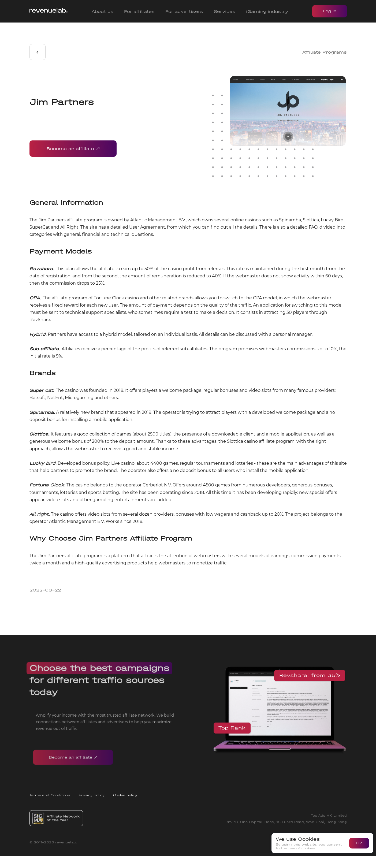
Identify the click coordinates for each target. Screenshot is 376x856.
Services (224, 11)
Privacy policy (92, 795)
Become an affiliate (73, 148)
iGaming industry (267, 11)
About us (102, 11)
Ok (359, 843)
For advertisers (184, 11)
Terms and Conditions (49, 795)
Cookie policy (125, 795)
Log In (329, 11)
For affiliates (139, 11)
